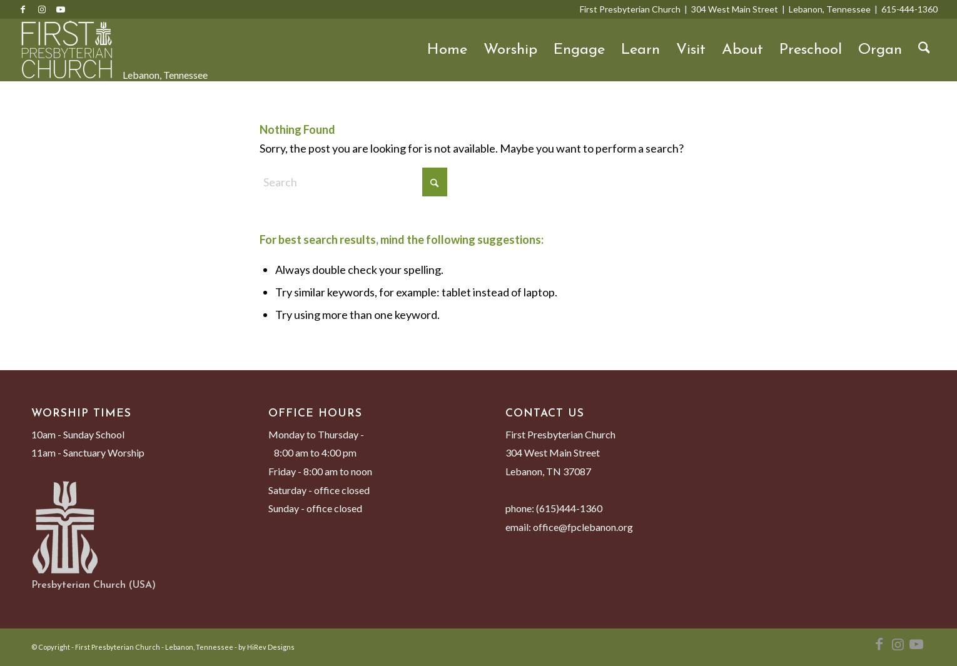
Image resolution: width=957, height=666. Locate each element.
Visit (691, 50)
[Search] (924, 50)
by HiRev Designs (266, 647)
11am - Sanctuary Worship (87, 452)
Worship (510, 50)
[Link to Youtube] (60, 9)
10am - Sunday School (77, 434)
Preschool (810, 50)
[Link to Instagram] (42, 9)
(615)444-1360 (569, 508)
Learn (640, 50)
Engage (579, 50)
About (742, 50)
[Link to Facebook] (23, 9)
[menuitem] (924, 50)
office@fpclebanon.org (583, 527)
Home (447, 50)
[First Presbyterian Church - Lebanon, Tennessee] (66, 50)
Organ (880, 50)
